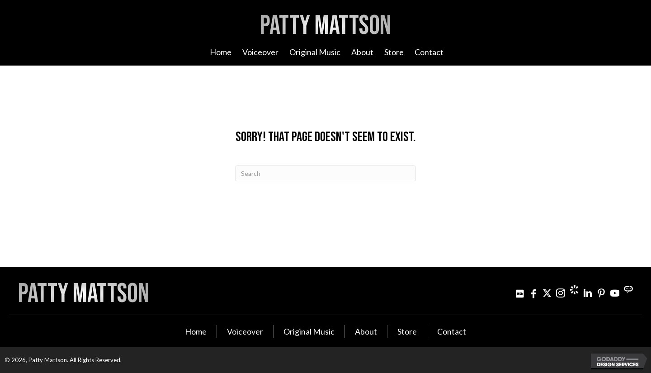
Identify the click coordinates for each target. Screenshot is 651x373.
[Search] (325, 173)
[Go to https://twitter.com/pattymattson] (547, 293)
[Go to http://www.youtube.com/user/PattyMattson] (614, 293)
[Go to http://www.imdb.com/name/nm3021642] (519, 293)
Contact (451, 331)
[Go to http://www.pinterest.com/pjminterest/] (601, 293)
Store (407, 331)
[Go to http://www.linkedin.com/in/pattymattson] (587, 293)
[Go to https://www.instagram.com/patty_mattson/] (560, 293)
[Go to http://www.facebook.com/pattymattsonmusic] (533, 293)
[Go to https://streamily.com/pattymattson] (628, 289)
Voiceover (245, 331)
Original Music (309, 331)
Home (196, 331)
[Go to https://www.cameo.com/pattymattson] (574, 289)
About (366, 331)
